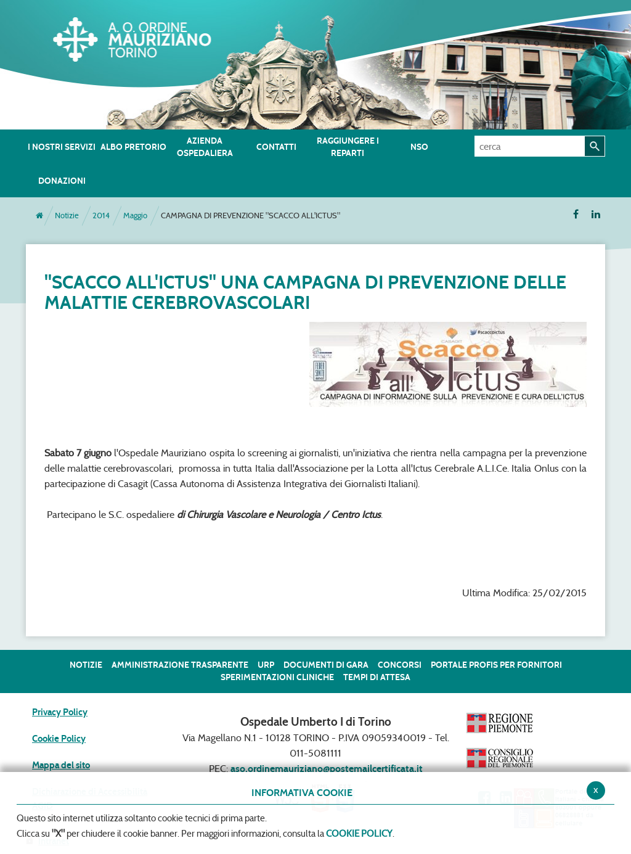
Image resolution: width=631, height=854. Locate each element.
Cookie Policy (59, 738)
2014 (101, 215)
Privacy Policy (60, 712)
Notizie (67, 215)
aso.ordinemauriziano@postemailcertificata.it (326, 768)
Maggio (135, 215)
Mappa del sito (61, 765)
